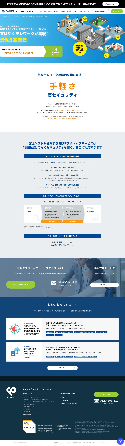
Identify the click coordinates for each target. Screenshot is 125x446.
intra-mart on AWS (29, 404)
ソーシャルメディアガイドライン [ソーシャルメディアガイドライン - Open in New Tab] (102, 442)
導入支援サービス (27, 394)
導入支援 (56, 11)
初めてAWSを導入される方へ (68, 394)
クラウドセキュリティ (29, 406)
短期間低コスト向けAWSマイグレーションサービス (36, 399)
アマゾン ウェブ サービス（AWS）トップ (12, 16)
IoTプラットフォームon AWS (31, 397)
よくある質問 (64, 400)
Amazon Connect (28, 411)
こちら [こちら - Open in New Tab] (42, 226)
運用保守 (62, 11)
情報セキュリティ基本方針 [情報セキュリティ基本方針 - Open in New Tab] (65, 442)
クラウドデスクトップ (29, 409)
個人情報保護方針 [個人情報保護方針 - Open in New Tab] (77, 442)
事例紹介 (69, 11)
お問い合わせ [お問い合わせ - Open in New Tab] (62, 245)
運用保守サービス (27, 414)
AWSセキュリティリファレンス (69, 404)
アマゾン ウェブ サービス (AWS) (24, 11)
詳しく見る (104, 285)
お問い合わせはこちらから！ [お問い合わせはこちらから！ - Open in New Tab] (54, 53)
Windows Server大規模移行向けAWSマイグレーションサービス (40, 402)
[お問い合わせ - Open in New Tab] (117, 11)
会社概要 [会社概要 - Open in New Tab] (56, 442)
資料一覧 (61, 368)
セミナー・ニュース (84, 11)
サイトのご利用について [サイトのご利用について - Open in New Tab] (88, 442)
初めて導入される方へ (45, 11)
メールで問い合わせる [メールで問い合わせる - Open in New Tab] (20, 284)
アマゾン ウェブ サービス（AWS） (38, 389)
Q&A (75, 11)
